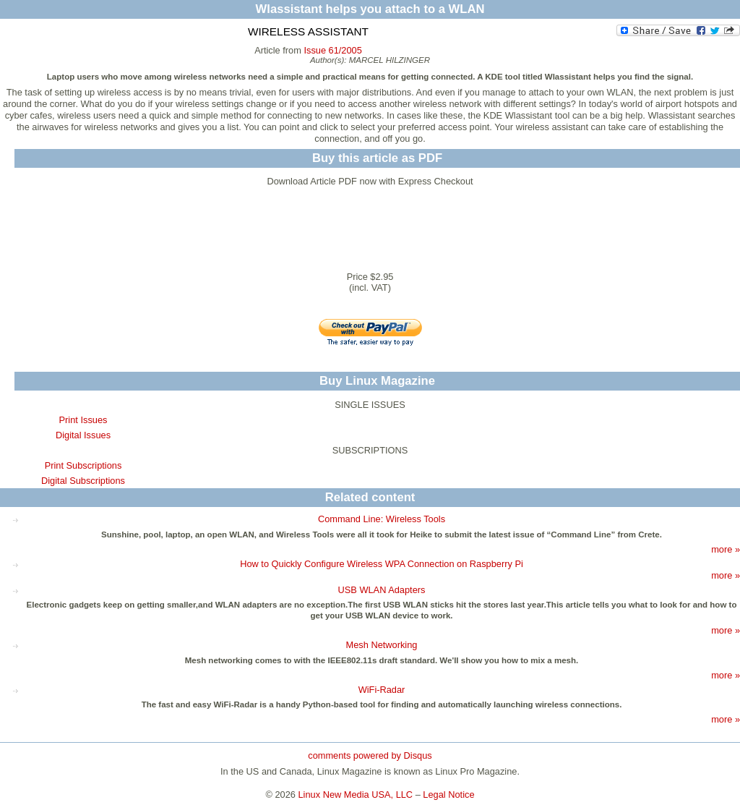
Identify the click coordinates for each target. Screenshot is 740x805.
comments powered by (369, 755)
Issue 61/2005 (332, 50)
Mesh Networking (382, 644)
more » (725, 549)
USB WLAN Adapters (382, 589)
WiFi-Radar (381, 689)
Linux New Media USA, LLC (355, 794)
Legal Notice (448, 794)
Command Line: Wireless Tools (381, 519)
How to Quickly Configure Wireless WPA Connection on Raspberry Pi (381, 563)
